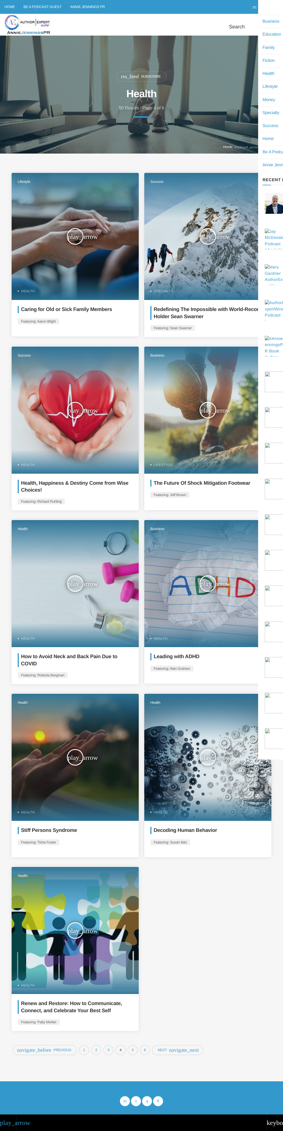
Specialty (163, 291)
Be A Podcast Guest (42, 7)
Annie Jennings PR (87, 7)
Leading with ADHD (177, 657)
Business (157, 355)
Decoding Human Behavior (186, 830)
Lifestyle (24, 182)
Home (9, 7)
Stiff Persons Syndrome (50, 830)
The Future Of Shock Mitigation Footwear (203, 483)
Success (156, 182)
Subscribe (141, 76)
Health (28, 291)
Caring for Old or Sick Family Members (68, 309)
